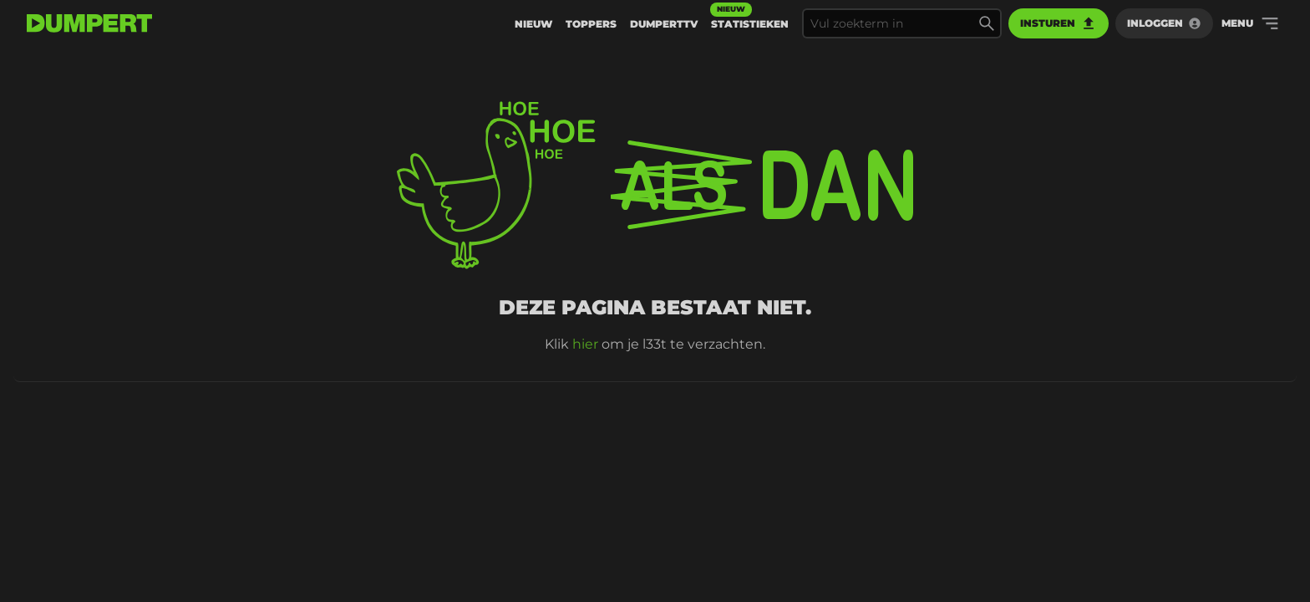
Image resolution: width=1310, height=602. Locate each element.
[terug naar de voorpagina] (89, 23)
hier (585, 344)
